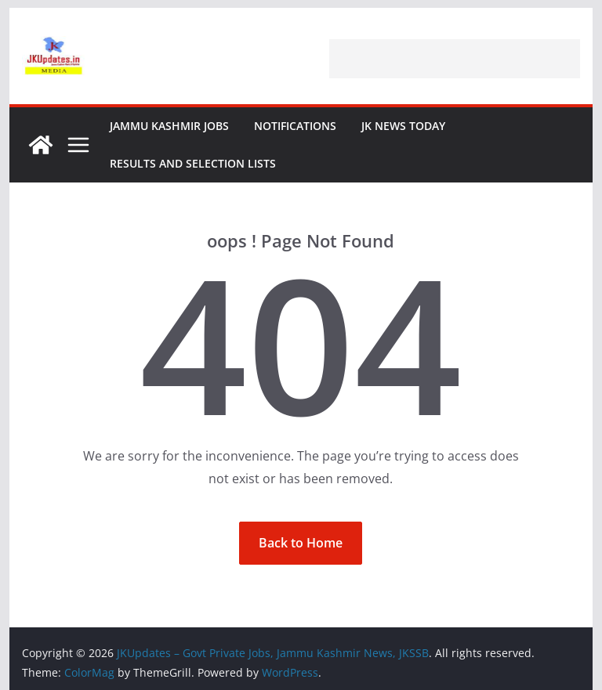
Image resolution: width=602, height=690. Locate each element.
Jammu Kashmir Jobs (169, 125)
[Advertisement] (454, 58)
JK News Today (403, 125)
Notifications (295, 125)
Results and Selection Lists (193, 163)
